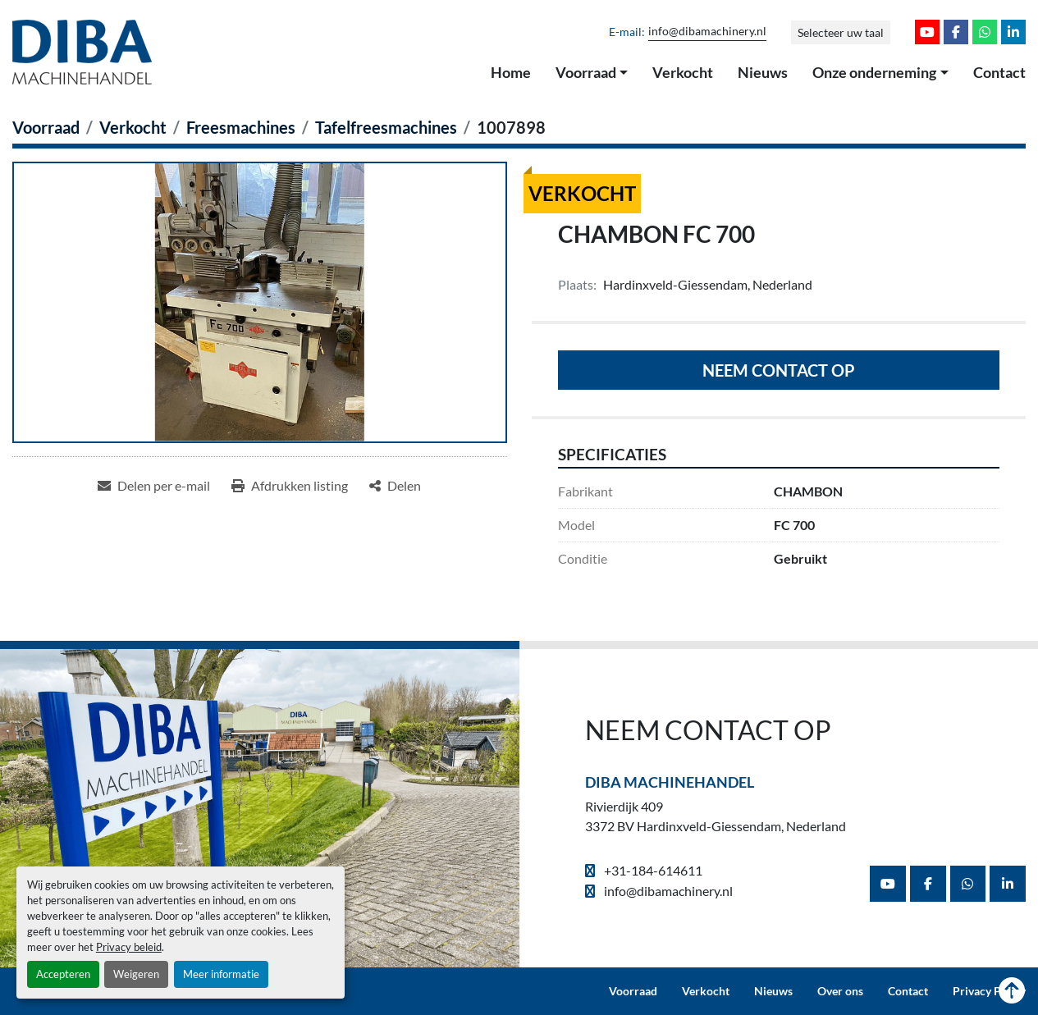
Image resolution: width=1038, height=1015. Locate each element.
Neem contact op (778, 370)
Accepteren (63, 974)
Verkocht (682, 72)
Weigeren (136, 974)
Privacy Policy (989, 991)
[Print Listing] (290, 485)
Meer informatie (221, 974)
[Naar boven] (1012, 991)
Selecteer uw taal (841, 32)
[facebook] (956, 32)
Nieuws (763, 72)
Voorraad (586, 72)
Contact (999, 72)
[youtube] (927, 32)
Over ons (840, 991)
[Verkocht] (133, 127)
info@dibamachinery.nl (707, 31)
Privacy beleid (129, 946)
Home (511, 72)
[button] (592, 73)
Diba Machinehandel (669, 782)
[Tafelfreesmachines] (386, 127)
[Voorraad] (46, 127)
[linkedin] (1013, 32)
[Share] (395, 485)
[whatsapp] (984, 32)
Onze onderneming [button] (874, 72)
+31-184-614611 (651, 870)
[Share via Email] (154, 485)
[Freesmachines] (240, 127)
